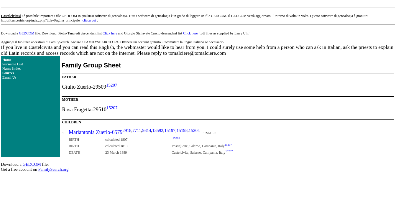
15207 (111, 85)
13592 (157, 130)
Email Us (9, 77)
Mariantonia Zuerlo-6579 (95, 132)
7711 (136, 130)
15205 (176, 138)
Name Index (11, 69)
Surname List (12, 64)
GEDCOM (26, 33)
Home (6, 60)
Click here (110, 33)
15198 (182, 130)
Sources (8, 73)
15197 (169, 130)
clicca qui (89, 20)
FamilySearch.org (53, 169)
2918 (127, 130)
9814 (146, 130)
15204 (194, 130)
